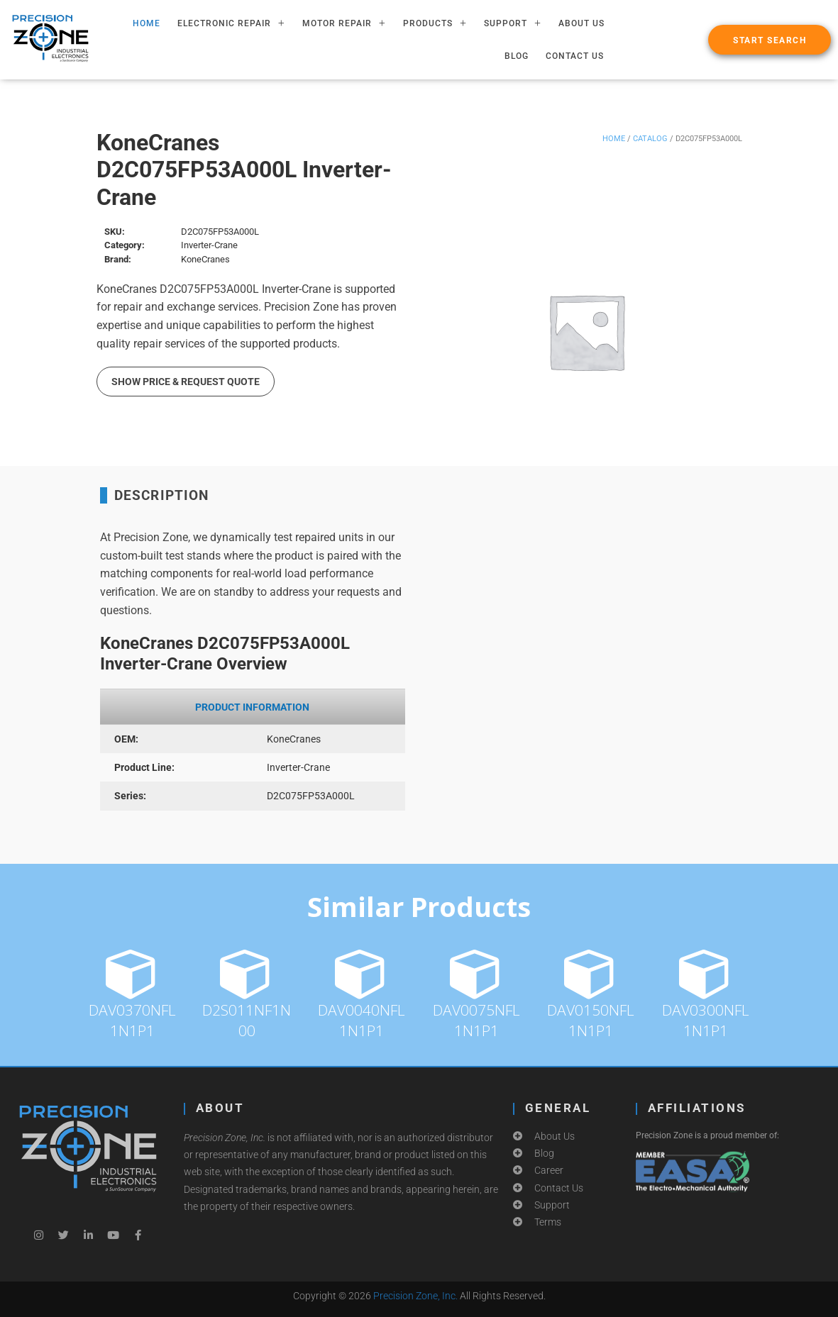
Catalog (650, 138)
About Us (581, 23)
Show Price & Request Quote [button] (185, 381)
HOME (146, 23)
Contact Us (575, 56)
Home (613, 138)
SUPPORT (512, 23)
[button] (769, 40)
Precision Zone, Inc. (415, 1295)
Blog (517, 56)
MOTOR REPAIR (344, 23)
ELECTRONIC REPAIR (231, 23)
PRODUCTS (435, 23)
